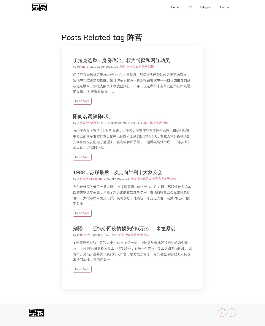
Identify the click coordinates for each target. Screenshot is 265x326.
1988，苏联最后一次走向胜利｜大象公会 (117, 172)
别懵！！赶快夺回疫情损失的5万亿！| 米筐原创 (124, 228)
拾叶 (79, 235)
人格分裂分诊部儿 (88, 123)
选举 (123, 66)
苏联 (134, 178)
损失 (146, 235)
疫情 (127, 235)
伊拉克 (130, 66)
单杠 (152, 123)
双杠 (146, 123)
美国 (155, 178)
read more (82, 101)
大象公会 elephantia (89, 178)
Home (175, 7)
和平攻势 (164, 178)
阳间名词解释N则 (91, 116)
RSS (189, 7)
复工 (121, 235)
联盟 (151, 66)
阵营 (144, 66)
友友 (140, 123)
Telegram (206, 7)
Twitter (224, 7)
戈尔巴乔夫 (144, 178)
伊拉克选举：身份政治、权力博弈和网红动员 (121, 60)
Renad (81, 66)
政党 (138, 66)
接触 (165, 123)
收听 (140, 235)
